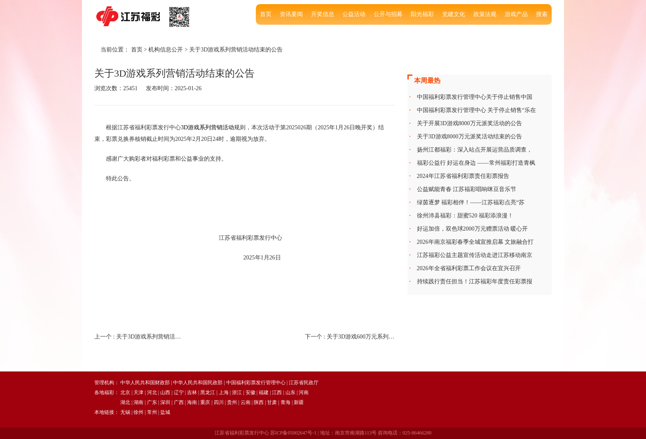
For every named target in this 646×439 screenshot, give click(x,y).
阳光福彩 (422, 14)
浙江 (237, 392)
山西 (165, 392)
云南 (245, 402)
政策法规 (484, 14)
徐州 (138, 412)
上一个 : (139, 337)
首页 (266, 14)
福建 (264, 392)
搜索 (542, 14)
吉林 (192, 392)
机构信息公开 (165, 50)
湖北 (125, 402)
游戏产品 (516, 14)
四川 (219, 402)
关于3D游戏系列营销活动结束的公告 (236, 50)
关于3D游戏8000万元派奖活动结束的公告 (469, 136)
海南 (192, 402)
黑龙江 (207, 392)
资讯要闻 (291, 14)
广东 (152, 402)
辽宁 (179, 392)
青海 (285, 402)
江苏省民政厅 (303, 382)
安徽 (250, 392)
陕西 (259, 402)
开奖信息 (322, 14)
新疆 (299, 402)
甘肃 (272, 402)
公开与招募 (388, 14)
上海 (224, 392)
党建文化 (453, 14)
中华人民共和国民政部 (197, 382)
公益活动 (353, 14)
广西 (179, 402)
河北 (152, 392)
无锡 (125, 412)
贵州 (232, 402)
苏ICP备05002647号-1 (293, 433)
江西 (277, 392)
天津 (138, 392)
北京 (125, 392)
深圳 (165, 402)
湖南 (138, 402)
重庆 (205, 402)
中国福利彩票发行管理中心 (256, 382)
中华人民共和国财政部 (145, 382)
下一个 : (350, 337)
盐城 (165, 412)
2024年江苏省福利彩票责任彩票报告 (463, 176)
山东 (290, 392)
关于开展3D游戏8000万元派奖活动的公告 (469, 123)
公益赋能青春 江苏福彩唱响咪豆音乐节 (467, 189)
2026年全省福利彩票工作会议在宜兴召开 (469, 268)
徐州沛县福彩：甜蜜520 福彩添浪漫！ (465, 215)
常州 (152, 412)
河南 (304, 392)
